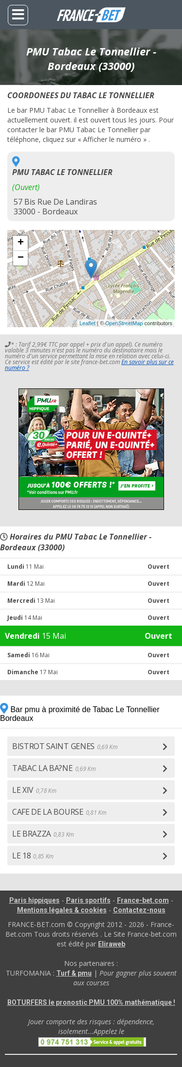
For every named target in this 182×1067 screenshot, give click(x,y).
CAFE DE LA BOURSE (59, 811)
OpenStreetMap (124, 323)
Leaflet (88, 323)
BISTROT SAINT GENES (64, 746)
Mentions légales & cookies (62, 910)
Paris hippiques (34, 900)
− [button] (20, 258)
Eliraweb (111, 944)
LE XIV (34, 790)
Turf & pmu (74, 973)
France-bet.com (143, 900)
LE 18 (32, 855)
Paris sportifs (88, 900)
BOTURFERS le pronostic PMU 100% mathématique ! (91, 1002)
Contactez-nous (139, 910)
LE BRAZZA (43, 833)
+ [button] (20, 243)
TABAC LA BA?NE (53, 768)
